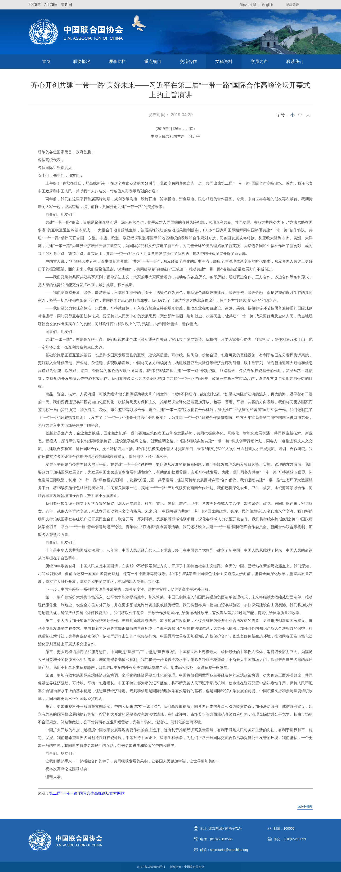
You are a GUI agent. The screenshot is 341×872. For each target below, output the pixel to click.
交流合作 (188, 61)
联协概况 (81, 61)
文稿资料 (223, 61)
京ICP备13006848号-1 (151, 866)
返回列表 (305, 807)
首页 (46, 61)
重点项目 (152, 61)
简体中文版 (248, 5)
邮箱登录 (292, 5)
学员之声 (259, 61)
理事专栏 (117, 61)
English (267, 5)
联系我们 (294, 61)
